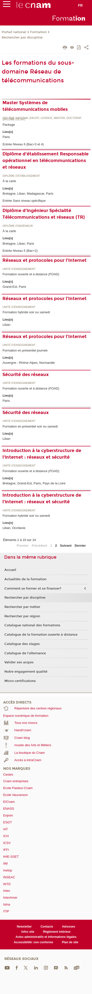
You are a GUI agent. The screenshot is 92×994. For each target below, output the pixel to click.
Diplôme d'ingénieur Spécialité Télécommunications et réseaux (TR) (43, 214)
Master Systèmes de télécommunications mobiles (35, 106)
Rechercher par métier (22, 607)
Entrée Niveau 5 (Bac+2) (20, 250)
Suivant (66, 545)
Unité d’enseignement (18, 269)
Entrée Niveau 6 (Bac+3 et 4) (23, 144)
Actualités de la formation (25, 579)
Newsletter (24, 926)
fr (80, 5)
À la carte (9, 181)
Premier (22, 545)
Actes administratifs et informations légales (45, 937)
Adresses (68, 926)
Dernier (80, 545)
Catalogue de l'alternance (25, 653)
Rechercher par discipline (22, 37)
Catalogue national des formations (32, 625)
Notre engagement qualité (25, 672)
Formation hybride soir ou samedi (26, 312)
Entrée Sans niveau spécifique (24, 200)
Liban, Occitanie (13, 528)
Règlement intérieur (57, 931)
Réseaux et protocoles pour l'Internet (44, 260)
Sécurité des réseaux (25, 374)
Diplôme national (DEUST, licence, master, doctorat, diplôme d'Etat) (42, 118)
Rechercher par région (22, 616)
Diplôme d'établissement (21, 175)
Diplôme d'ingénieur (17, 225)
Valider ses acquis (19, 662)
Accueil (10, 570)
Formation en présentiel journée (25, 350)
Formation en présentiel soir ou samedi (30, 426)
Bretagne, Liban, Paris (18, 243)
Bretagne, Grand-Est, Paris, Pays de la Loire (34, 483)
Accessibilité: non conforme (33, 942)
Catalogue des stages (22, 644)
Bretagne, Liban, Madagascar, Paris (27, 193)
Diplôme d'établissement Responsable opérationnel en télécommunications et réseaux (45, 160)
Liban (6, 325)
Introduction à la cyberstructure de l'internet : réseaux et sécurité (41, 454)
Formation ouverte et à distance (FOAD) (30, 274)
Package (8, 124)
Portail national (14, 32)
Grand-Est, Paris (14, 287)
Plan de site (70, 942)
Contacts (46, 926)
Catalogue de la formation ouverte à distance (41, 635)
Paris (6, 137)
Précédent (39, 545)
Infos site (27, 931)
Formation (38, 32)
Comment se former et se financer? (32, 589)
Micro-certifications (20, 681)
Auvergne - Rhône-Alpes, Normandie (28, 363)
